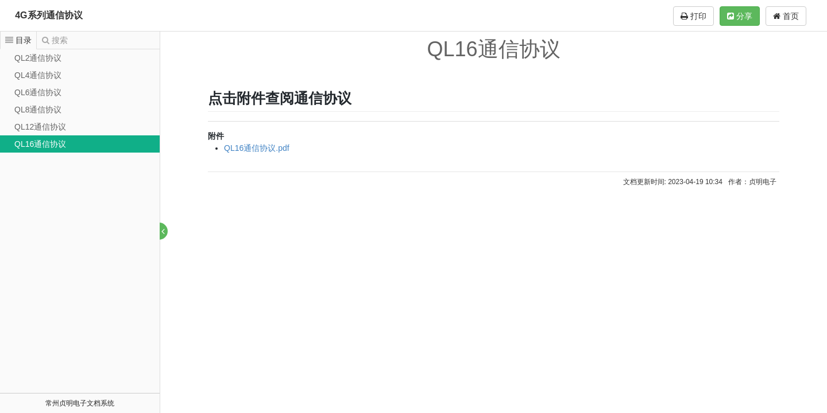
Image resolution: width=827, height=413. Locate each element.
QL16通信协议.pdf (257, 148)
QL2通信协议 (37, 58)
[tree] (80, 101)
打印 (693, 16)
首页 (786, 16)
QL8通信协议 (37, 109)
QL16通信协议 (40, 144)
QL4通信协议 (37, 75)
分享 (739, 16)
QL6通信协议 (37, 92)
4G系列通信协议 (48, 15)
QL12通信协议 (40, 126)
